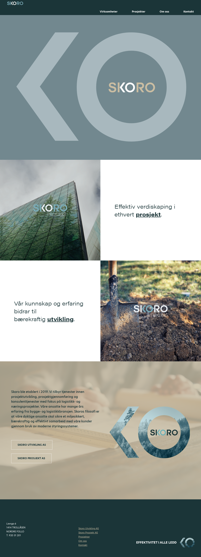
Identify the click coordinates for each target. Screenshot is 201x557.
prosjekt (148, 214)
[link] (150, 310)
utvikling (60, 319)
